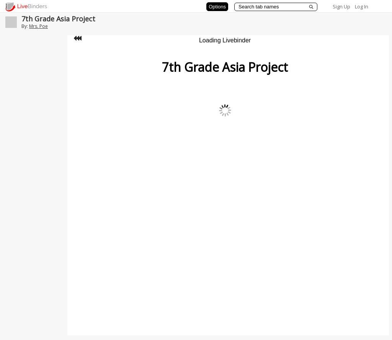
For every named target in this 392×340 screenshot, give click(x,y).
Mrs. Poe (38, 26)
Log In (361, 6)
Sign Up (341, 6)
